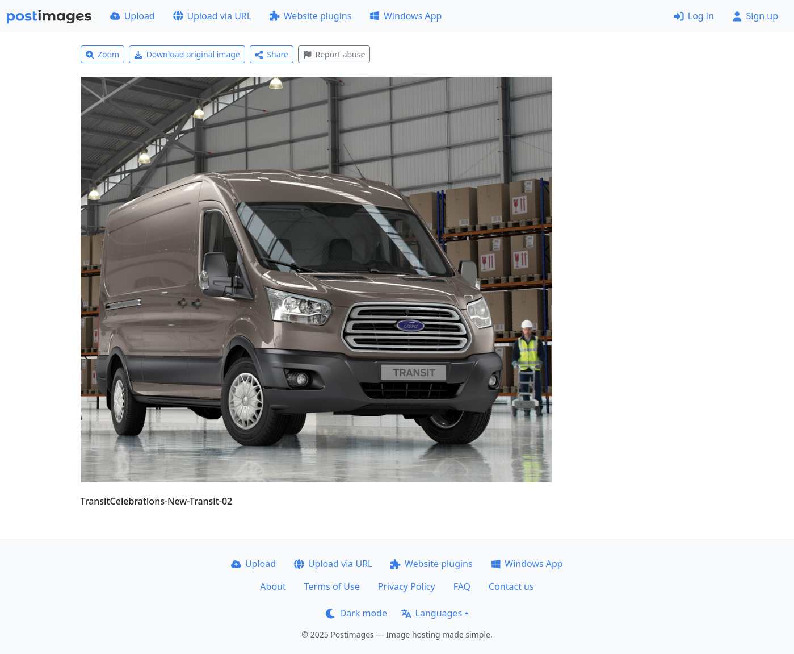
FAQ (461, 586)
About (272, 586)
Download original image (187, 54)
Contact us (511, 586)
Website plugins (310, 16)
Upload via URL (212, 16)
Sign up (755, 16)
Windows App (405, 16)
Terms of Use (332, 586)
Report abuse (334, 54)
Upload (132, 16)
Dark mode (356, 613)
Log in (694, 16)
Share (271, 54)
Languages (431, 613)
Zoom (103, 54)
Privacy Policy (406, 586)
